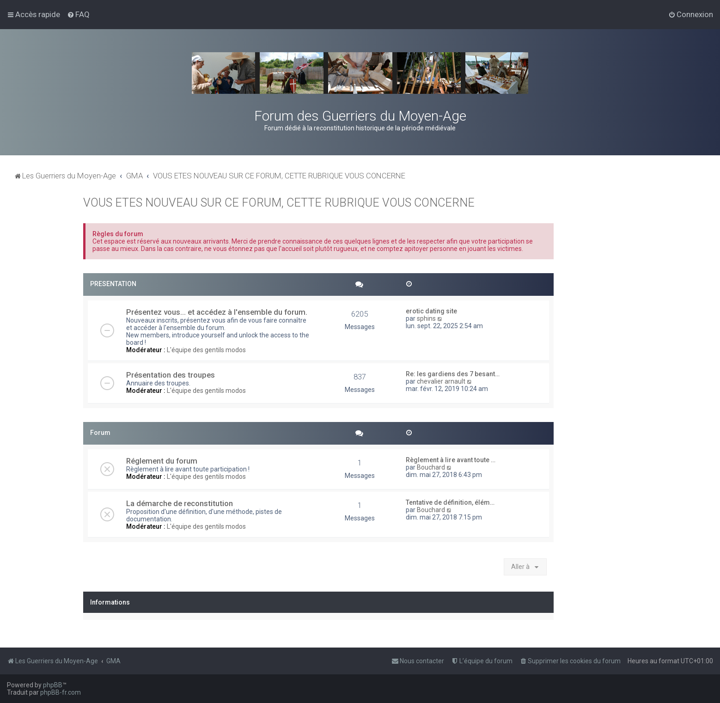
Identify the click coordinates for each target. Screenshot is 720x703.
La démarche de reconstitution (179, 503)
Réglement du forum (161, 460)
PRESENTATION (113, 283)
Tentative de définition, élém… (450, 502)
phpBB (52, 685)
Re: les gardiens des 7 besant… (453, 374)
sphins (426, 318)
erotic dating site (431, 311)
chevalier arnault (441, 381)
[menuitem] (78, 14)
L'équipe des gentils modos (206, 350)
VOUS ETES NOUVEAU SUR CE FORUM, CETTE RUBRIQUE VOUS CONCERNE (279, 202)
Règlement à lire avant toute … (450, 460)
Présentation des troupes (170, 374)
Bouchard (431, 467)
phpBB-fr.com (60, 692)
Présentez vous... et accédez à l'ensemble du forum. (216, 312)
